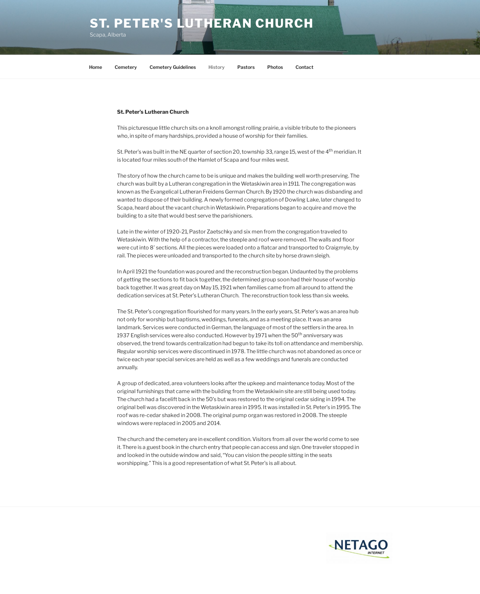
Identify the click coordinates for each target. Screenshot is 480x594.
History (216, 67)
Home (95, 67)
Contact (304, 67)
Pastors (246, 67)
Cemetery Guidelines (173, 67)
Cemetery (126, 67)
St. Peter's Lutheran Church (202, 23)
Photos (275, 67)
